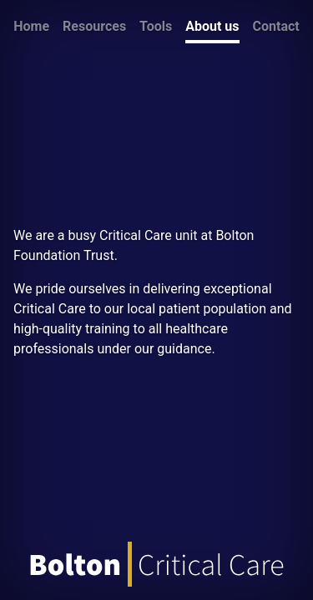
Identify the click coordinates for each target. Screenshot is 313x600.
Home (31, 26)
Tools (155, 26)
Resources (94, 26)
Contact (276, 26)
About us (212, 26)
